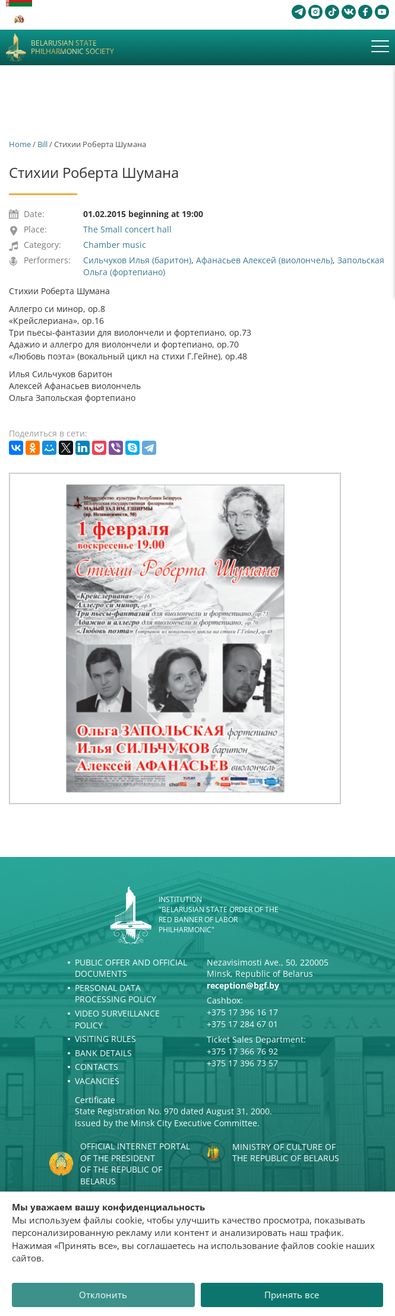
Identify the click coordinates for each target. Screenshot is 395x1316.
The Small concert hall (127, 229)
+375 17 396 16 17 (242, 1012)
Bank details (103, 1053)
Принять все (291, 1295)
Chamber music (114, 244)
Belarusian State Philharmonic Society (72, 47)
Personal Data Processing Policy (115, 993)
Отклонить (103, 1295)
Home (20, 144)
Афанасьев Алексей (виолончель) (264, 260)
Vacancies (97, 1080)
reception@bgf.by (243, 985)
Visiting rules (105, 1038)
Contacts (96, 1066)
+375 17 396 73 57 (242, 1063)
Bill (42, 144)
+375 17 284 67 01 (242, 1024)
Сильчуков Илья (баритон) (137, 260)
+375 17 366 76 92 (242, 1051)
